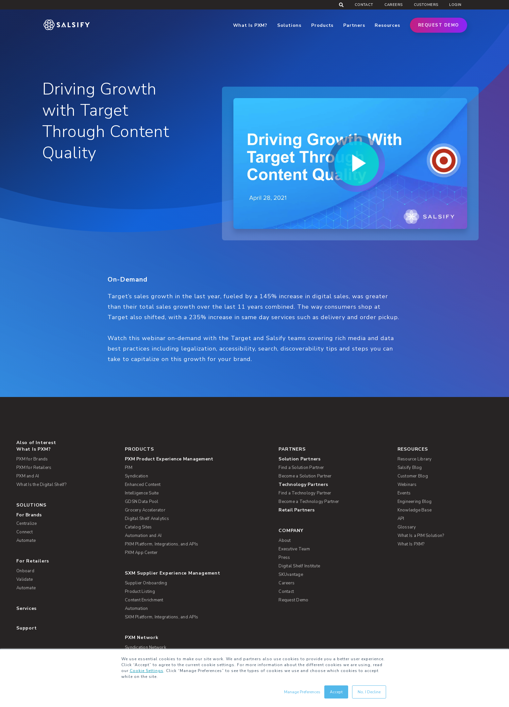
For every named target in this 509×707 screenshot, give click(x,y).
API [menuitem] (401, 519)
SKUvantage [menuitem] (291, 575)
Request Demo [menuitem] (293, 600)
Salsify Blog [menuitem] (410, 468)
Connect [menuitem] (24, 532)
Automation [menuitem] (136, 609)
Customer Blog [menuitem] (413, 476)
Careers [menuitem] (393, 4)
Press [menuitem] (284, 557)
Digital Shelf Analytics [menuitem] (147, 519)
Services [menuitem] (26, 608)
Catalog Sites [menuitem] (138, 527)
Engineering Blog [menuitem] (415, 502)
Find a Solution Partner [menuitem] (301, 468)
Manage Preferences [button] (302, 692)
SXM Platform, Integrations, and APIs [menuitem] (161, 617)
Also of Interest (36, 443)
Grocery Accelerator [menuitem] (145, 510)
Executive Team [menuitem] (294, 549)
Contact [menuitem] (364, 4)
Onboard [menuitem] (25, 571)
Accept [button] (336, 692)
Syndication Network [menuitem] (145, 647)
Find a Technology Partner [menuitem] (305, 493)
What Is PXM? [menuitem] (33, 449)
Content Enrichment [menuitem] (144, 600)
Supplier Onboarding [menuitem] (146, 583)
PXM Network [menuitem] (142, 637)
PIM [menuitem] (128, 468)
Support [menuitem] (26, 628)
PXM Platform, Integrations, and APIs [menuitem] (161, 544)
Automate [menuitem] (26, 540)
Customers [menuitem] (426, 4)
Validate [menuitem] (24, 579)
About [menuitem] (285, 540)
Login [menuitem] (455, 4)
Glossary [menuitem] (407, 527)
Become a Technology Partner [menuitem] (309, 502)
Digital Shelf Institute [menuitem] (299, 566)
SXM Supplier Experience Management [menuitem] (172, 573)
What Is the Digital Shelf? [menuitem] (41, 485)
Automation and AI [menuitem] (143, 536)
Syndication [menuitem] (136, 476)
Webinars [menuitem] (407, 485)
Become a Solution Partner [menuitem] (305, 476)
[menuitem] (197, 459)
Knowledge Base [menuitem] (415, 510)
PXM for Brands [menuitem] (32, 459)
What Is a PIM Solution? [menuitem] (421, 536)
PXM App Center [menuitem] (141, 553)
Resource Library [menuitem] (415, 459)
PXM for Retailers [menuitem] (33, 468)
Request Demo (438, 25)
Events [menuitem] (404, 493)
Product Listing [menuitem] (140, 592)
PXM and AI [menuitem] (27, 476)
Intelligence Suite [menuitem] (142, 493)
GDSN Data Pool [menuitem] (142, 502)
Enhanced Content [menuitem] (143, 485)
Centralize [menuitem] (26, 523)
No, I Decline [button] (369, 692)
